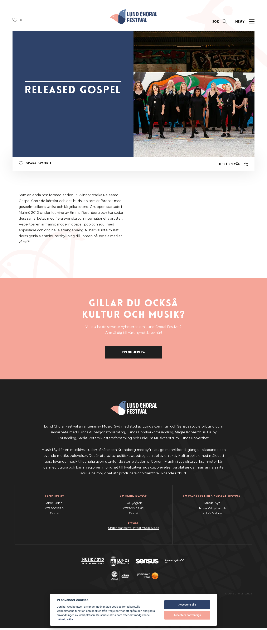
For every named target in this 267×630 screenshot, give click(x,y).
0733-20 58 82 (133, 510)
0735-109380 (54, 510)
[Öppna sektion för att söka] (218, 22)
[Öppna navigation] (244, 22)
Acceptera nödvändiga (187, 615)
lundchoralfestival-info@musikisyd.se (133, 530)
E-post (54, 515)
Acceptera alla (187, 604)
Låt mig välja (65, 619)
